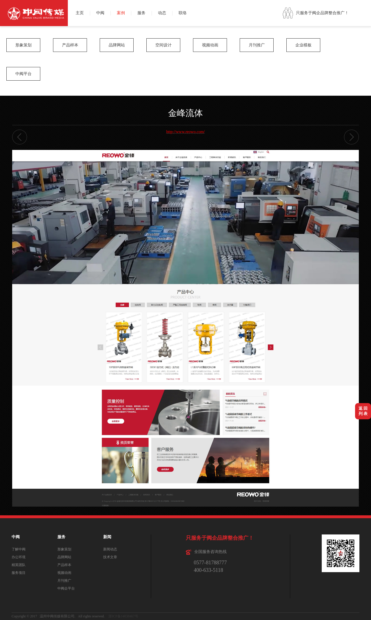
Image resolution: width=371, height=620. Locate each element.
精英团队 (19, 565)
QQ (364, 19)
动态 (162, 13)
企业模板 (303, 45)
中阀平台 (23, 74)
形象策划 (23, 45)
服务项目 (19, 573)
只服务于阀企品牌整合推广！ (322, 13)
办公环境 (19, 557)
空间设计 (163, 45)
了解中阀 (19, 549)
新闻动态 (110, 549)
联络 (183, 13)
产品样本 (70, 45)
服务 (141, 13)
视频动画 (210, 45)
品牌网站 (117, 45)
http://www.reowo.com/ (185, 132)
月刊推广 (257, 45)
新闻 (107, 537)
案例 (121, 13)
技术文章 (110, 557)
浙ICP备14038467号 (123, 616)
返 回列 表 (363, 411)
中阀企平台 (66, 588)
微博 (364, 6)
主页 (80, 13)
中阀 (100, 13)
